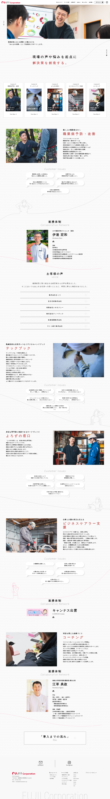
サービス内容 (106, 51)
